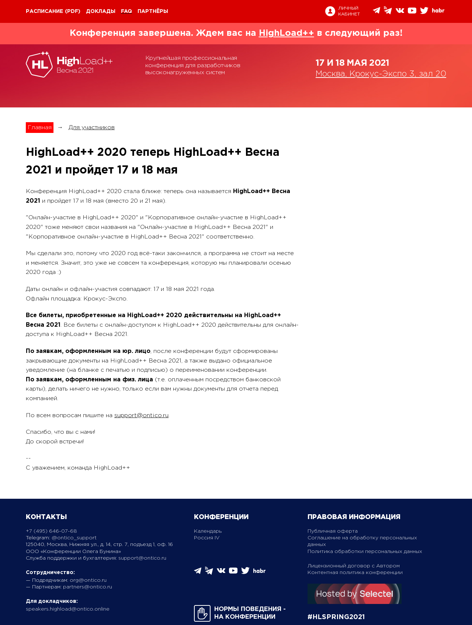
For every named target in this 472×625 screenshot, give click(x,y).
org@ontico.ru (88, 580)
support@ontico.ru (141, 415)
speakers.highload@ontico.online (68, 609)
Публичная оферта (333, 531)
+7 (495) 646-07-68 (51, 531)
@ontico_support (74, 538)
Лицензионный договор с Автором (354, 566)
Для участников (92, 127)
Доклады (100, 11)
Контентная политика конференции (355, 572)
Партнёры (153, 11)
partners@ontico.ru (87, 587)
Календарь (208, 531)
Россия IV (207, 538)
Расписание (44, 11)
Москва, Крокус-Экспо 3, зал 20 (381, 74)
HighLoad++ (286, 33)
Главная (40, 127)
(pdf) (72, 11)
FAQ (126, 11)
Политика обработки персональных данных (365, 551)
